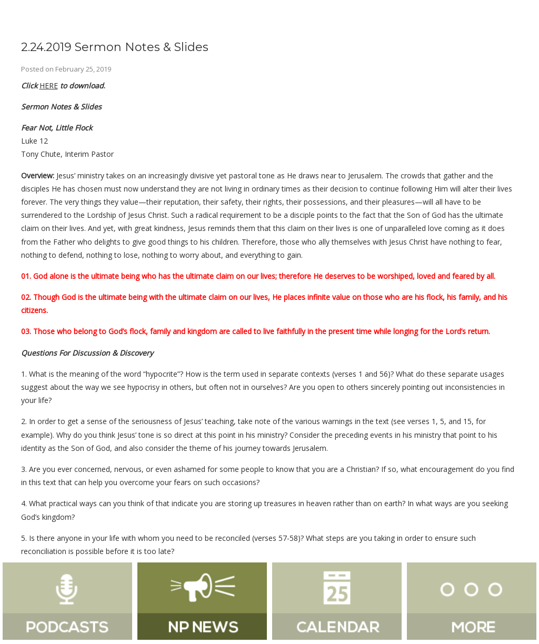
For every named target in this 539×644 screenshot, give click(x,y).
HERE (48, 85)
